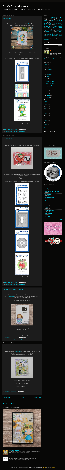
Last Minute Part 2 (7, 18)
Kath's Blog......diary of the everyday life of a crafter (51, 187)
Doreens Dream (48, 213)
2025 (46, 66)
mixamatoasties (54, 50)
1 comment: (13, 391)
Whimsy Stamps (21, 131)
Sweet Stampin (11, 296)
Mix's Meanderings (15, 6)
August (48, 76)
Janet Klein (16, 393)
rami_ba (44, 467)
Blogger (53, 467)
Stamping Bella (47, 24)
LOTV (50, 19)
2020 (46, 104)
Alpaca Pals (58, 34)
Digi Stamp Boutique (56, 26)
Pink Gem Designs (50, 31)
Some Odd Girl (49, 34)
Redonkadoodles (46, 38)
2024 (46, 67)
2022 (46, 101)
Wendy (46, 207)
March (48, 93)
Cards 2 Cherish (48, 216)
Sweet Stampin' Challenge (9, 346)
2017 (46, 110)
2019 (46, 106)
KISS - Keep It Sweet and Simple (52, 191)
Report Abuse (47, 127)
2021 (46, 103)
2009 (46, 124)
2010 (46, 122)
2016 (46, 111)
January (48, 97)
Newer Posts (6, 397)
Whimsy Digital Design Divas (12, 131)
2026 (46, 64)
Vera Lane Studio (54, 22)
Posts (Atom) (11, 399)
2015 (46, 113)
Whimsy (29, 23)
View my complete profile (49, 58)
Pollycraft (53, 33)
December (49, 69)
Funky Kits (57, 23)
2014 (46, 115)
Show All (60, 219)
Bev (46, 204)
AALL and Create (9, 393)
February (48, 95)
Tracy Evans (59, 33)
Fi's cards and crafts (49, 197)
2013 (46, 117)
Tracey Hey (29, 339)
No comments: (14, 129)
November (49, 71)
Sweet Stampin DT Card (21, 339)
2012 (46, 118)
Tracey (46, 200)
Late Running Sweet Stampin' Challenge (13, 289)
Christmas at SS (53, 38)
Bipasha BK (46, 35)
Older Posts (37, 397)
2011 (46, 120)
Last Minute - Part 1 (8, 138)
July (47, 78)
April (48, 91)
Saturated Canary (51, 27)
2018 (46, 108)
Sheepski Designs (54, 35)
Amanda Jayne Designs (11, 339)
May (47, 90)
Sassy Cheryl (59, 30)
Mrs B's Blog (48, 194)
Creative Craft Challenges (14, 457)
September (49, 74)
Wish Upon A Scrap (49, 210)
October (48, 72)
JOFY (58, 38)
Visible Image (47, 23)
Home (22, 397)
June (48, 79)
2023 (46, 99)
